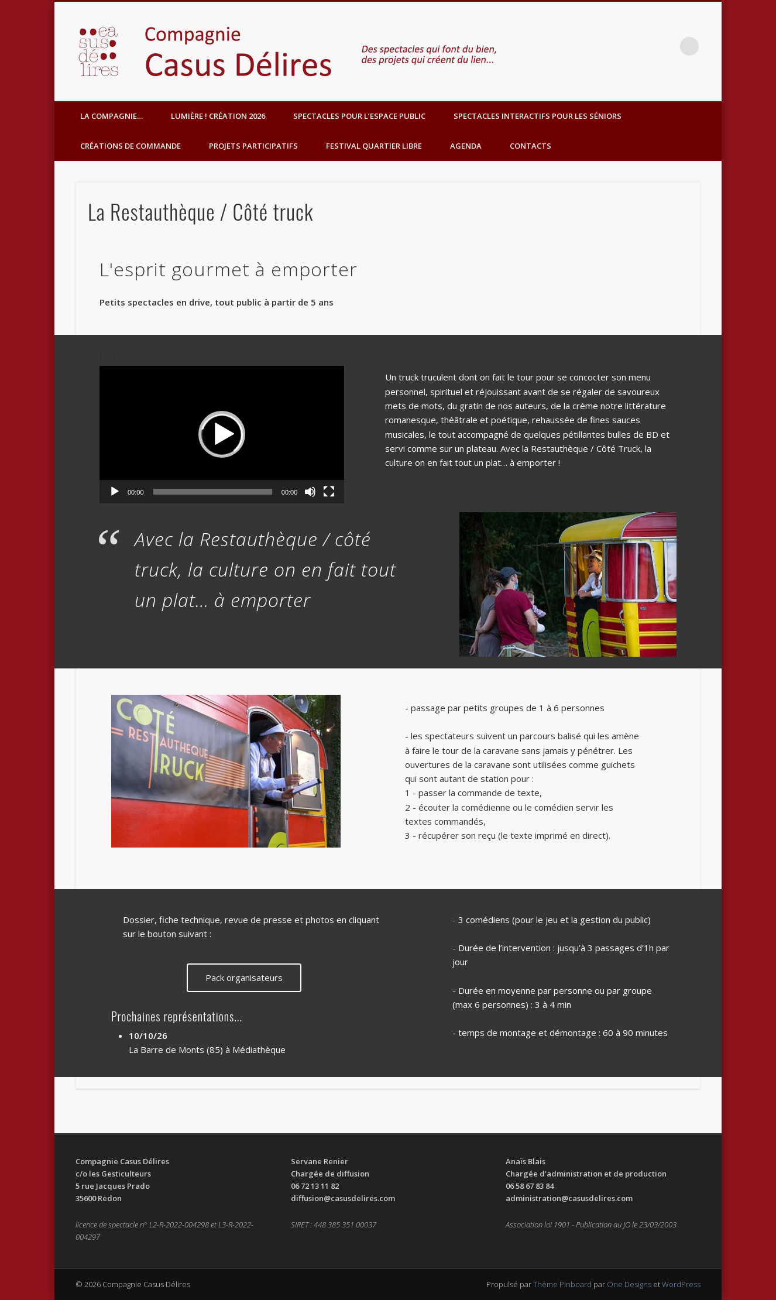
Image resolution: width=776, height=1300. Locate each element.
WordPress (681, 1284)
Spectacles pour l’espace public (359, 116)
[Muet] (310, 492)
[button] (221, 434)
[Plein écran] (329, 492)
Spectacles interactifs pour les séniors (538, 116)
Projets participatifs (253, 145)
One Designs (629, 1284)
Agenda (466, 145)
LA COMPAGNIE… (111, 116)
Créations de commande (130, 145)
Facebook (665, 46)
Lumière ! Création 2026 (218, 116)
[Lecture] (115, 492)
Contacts (530, 145)
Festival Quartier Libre (374, 145)
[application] (221, 434)
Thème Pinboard (562, 1284)
